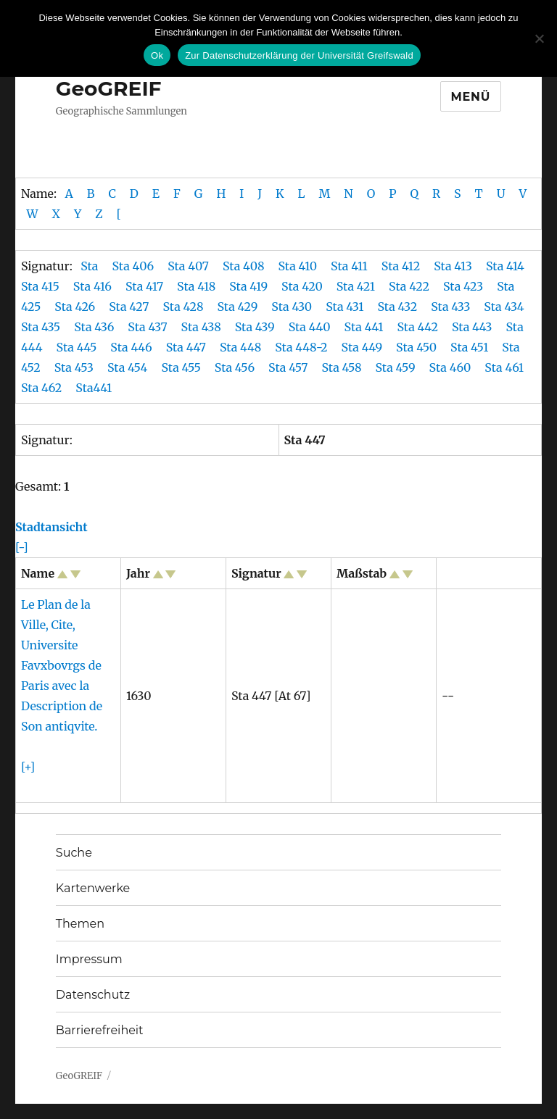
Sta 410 (297, 266)
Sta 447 (187, 347)
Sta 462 (43, 387)
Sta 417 (144, 286)
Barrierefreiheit (100, 1030)
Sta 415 (40, 286)
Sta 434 (505, 306)
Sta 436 (95, 327)
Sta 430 (291, 306)
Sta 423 (463, 286)
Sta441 (95, 387)
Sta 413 (453, 266)
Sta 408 (244, 266)
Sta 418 (196, 286)
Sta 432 (397, 306)
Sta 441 (365, 327)
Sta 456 (236, 367)
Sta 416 (92, 286)
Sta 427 (129, 306)
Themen (80, 924)
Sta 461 (505, 367)
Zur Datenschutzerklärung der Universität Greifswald (299, 55)
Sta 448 (242, 347)
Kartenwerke (93, 888)
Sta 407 (188, 266)
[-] (21, 547)
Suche (74, 853)
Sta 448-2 (301, 347)
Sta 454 (128, 367)
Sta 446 (132, 347)
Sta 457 (289, 367)
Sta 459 (397, 367)
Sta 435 (42, 327)
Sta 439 (256, 327)
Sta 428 (182, 306)
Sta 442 (418, 327)
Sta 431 (344, 306)
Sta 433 (452, 306)
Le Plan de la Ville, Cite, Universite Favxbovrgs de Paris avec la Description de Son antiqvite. (61, 665)
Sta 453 (75, 367)
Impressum (89, 959)
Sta (91, 266)
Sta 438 (202, 327)
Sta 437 (149, 327)
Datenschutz (93, 995)
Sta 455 (182, 367)
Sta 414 (505, 266)
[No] (539, 38)
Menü (471, 97)
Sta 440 (311, 327)
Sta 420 (302, 286)
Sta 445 (78, 347)
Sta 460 (451, 367)
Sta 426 (74, 306)
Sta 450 (418, 347)
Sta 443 (473, 327)
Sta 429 (237, 306)
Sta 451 (470, 347)
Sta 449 (363, 347)
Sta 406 (133, 266)
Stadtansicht (51, 527)
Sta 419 (248, 286)
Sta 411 (349, 266)
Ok (157, 55)
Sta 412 (400, 266)
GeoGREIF (109, 88)
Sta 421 (356, 286)
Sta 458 (342, 367)
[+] (28, 767)
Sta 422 (409, 286)
